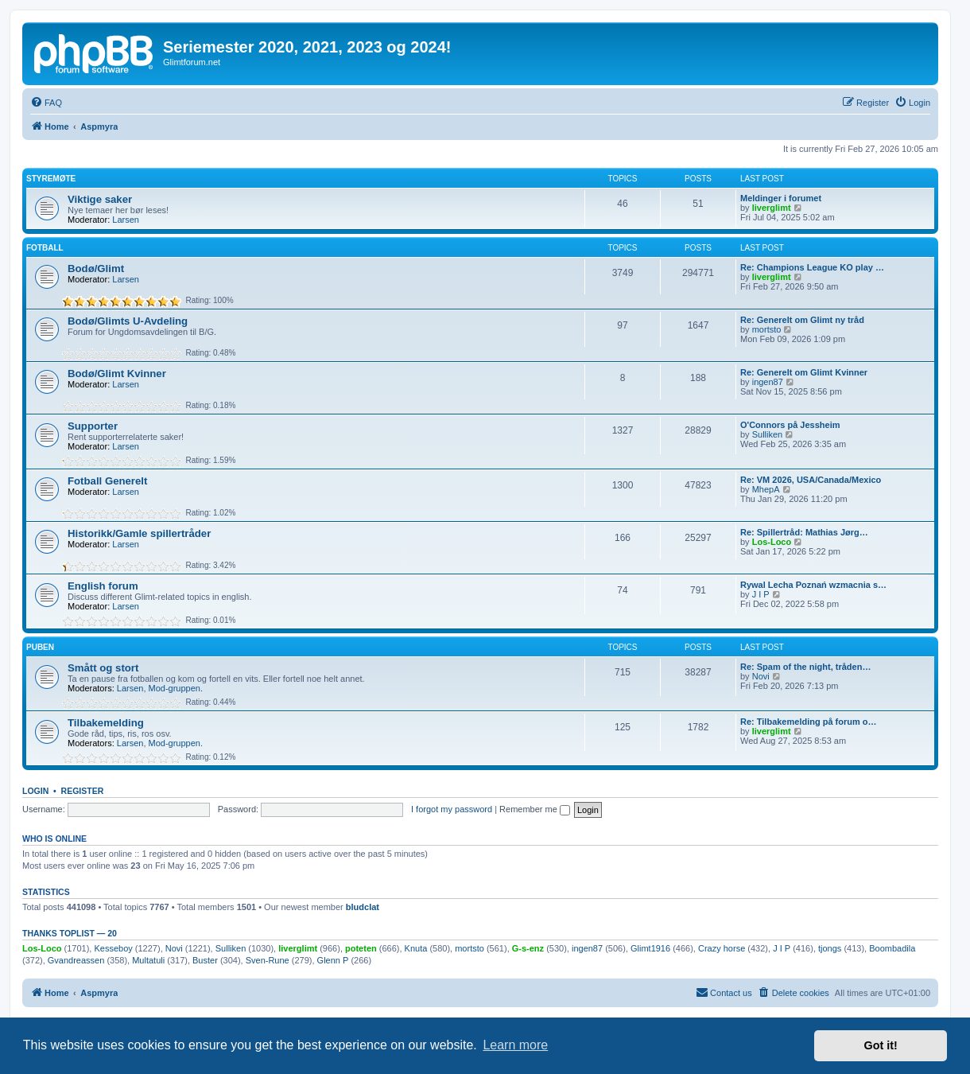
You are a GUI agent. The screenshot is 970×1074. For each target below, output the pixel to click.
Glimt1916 (650, 948)
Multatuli (148, 960)
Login (35, 791)
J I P (761, 594)
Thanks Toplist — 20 (69, 933)
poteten (361, 948)
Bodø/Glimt (96, 268)
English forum (103, 586)
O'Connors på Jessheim (790, 425)
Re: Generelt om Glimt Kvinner (803, 372)
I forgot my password (451, 809)
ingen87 (767, 382)
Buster (205, 960)
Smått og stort (103, 668)
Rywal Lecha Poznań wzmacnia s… (813, 585)
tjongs (829, 948)
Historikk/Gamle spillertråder (139, 533)
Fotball (45, 247)
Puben (40, 647)
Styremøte (51, 178)
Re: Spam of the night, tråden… (805, 666)
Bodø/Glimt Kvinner (117, 373)
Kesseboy (113, 948)
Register (82, 791)
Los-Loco (772, 542)
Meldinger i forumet (780, 198)
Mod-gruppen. (176, 688)
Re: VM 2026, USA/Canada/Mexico (810, 479)
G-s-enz (528, 948)
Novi (761, 676)
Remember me (534, 809)
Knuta (416, 948)
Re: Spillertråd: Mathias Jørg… (804, 532)
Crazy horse (721, 948)
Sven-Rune (267, 960)
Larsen (125, 219)
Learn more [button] (515, 1045)
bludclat (362, 907)
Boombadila (892, 948)
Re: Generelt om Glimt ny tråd (802, 320)
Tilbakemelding (106, 723)
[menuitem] (46, 102)
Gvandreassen (76, 960)
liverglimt (771, 207)
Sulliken (767, 434)
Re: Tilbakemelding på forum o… (808, 721)
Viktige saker (100, 199)
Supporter (93, 426)
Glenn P (333, 960)
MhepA (766, 489)
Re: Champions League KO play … (812, 267)
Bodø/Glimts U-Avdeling (128, 321)
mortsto (767, 329)
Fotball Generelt (107, 481)
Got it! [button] (881, 1045)
